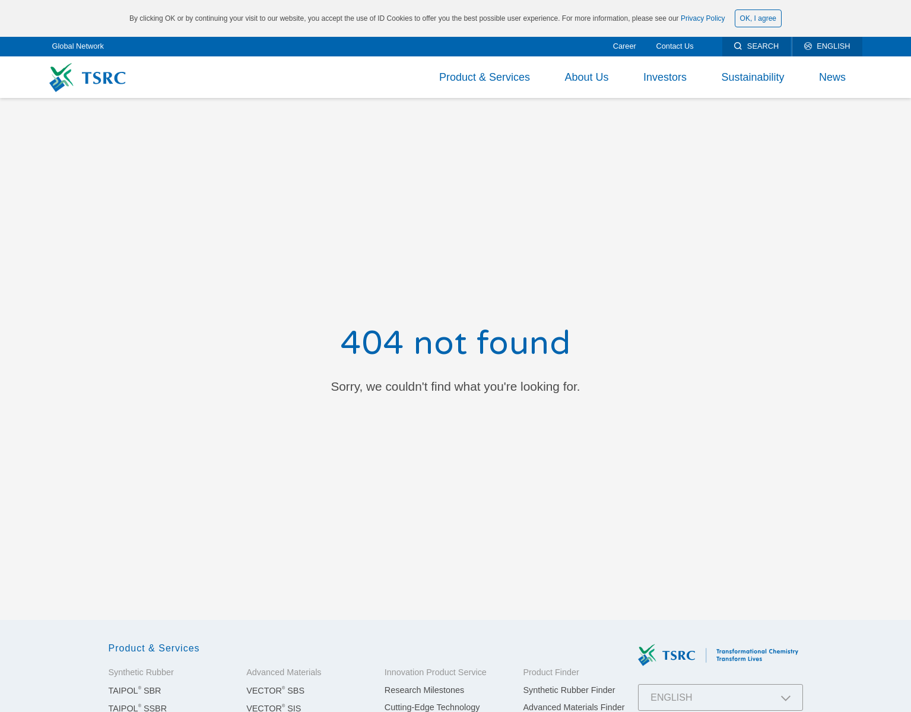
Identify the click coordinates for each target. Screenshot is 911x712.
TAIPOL (135, 690)
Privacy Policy (703, 18)
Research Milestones (424, 690)
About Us (586, 77)
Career (624, 46)
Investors (665, 77)
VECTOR (275, 690)
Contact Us (674, 46)
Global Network (78, 46)
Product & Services (484, 77)
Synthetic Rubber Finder (569, 690)
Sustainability (752, 77)
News (832, 77)
